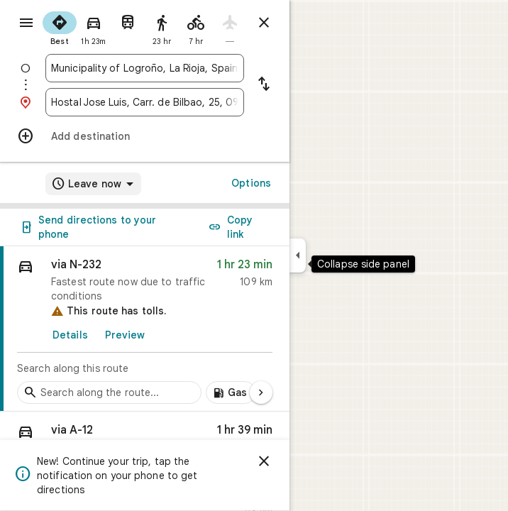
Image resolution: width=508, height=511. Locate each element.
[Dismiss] (263, 461)
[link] (144, 329)
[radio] (60, 27)
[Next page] (261, 392)
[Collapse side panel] (297, 255)
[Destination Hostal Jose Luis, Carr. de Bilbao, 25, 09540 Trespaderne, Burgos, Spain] (144, 102)
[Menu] (26, 23)
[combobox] (144, 68)
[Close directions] (264, 23)
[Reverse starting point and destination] (264, 85)
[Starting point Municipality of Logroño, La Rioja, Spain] (144, 68)
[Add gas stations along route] (231, 392)
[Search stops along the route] (109, 392)
